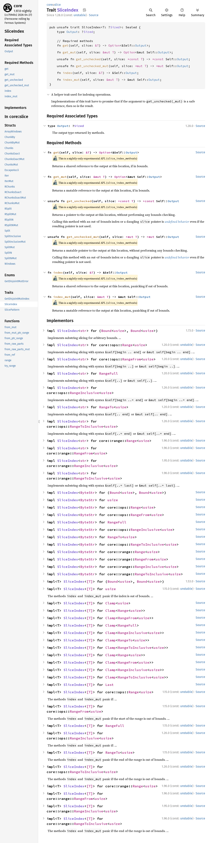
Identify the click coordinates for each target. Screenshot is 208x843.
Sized (115, 27)
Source (93, 15)
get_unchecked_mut (92, 66)
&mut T (108, 52)
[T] (89, 581)
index (67, 73)
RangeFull (108, 373)
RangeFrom (131, 359)
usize (119, 330)
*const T (135, 59)
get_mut (69, 52)
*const (159, 59)
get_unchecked (88, 59)
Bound (106, 330)
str (83, 330)
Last (109, 684)
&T (97, 45)
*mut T (140, 66)
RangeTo (106, 407)
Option (114, 45)
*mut (161, 66)
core (18, 5)
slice (57, 4)
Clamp (110, 603)
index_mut (71, 80)
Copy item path (84, 10)
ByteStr (87, 492)
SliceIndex (67, 330)
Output (72, 32)
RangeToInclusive (86, 426)
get (65, 45)
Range (127, 345)
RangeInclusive (84, 393)
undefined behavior (177, 221)
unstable (80, 15)
